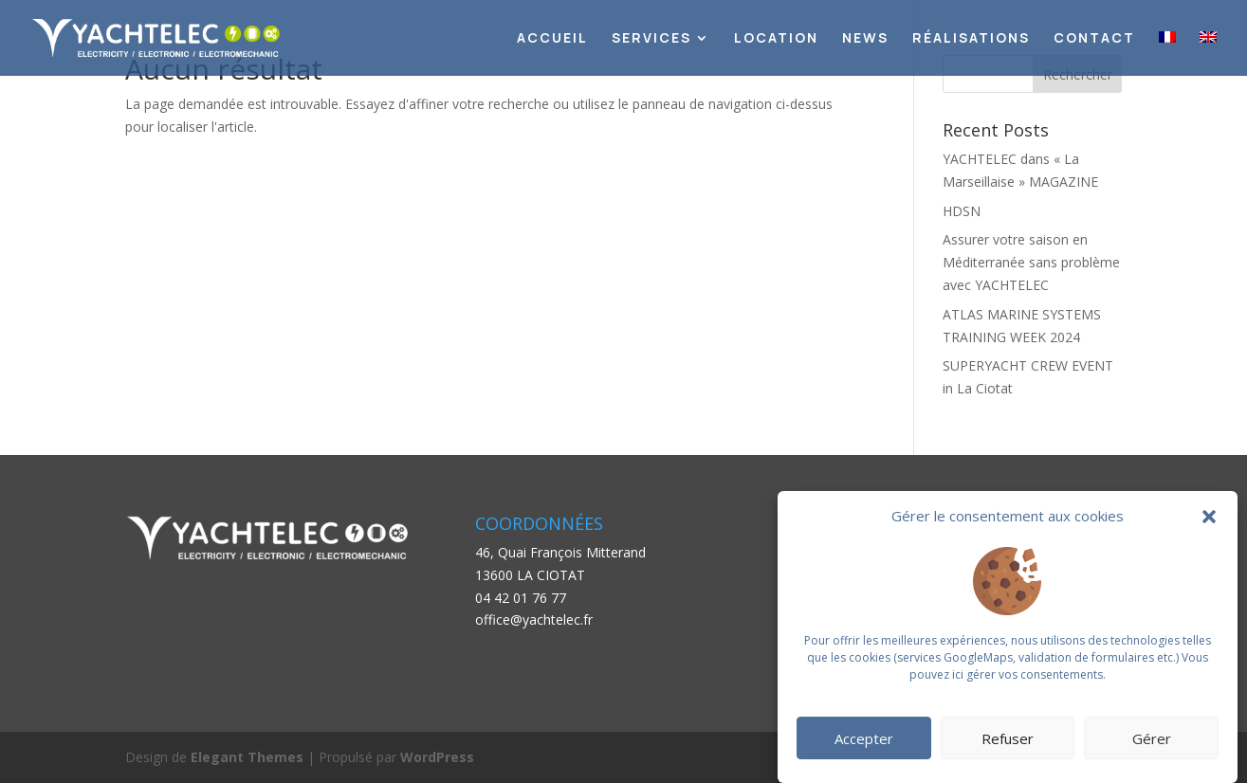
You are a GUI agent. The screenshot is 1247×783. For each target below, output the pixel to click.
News (865, 38)
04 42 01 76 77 (520, 598)
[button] (1209, 516)
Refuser (1007, 738)
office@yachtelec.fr (534, 619)
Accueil (552, 38)
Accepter (863, 738)
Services (651, 38)
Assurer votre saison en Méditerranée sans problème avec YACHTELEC (1031, 262)
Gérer (1151, 738)
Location (776, 38)
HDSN (962, 211)
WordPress (437, 757)
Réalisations (971, 38)
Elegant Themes (247, 757)
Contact (1094, 38)
